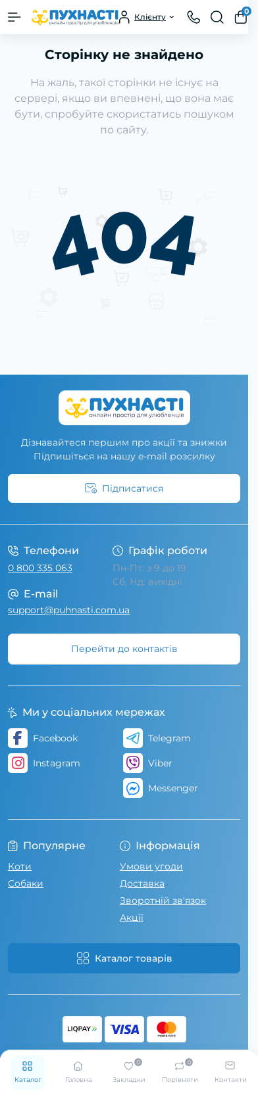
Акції (131, 917)
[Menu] (14, 17)
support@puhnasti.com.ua (69, 610)
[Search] (217, 17)
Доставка (142, 883)
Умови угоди (151, 866)
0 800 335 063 (40, 568)
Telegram (157, 738)
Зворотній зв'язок (163, 900)
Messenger (160, 788)
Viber (147, 763)
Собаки (25, 883)
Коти (20, 866)
